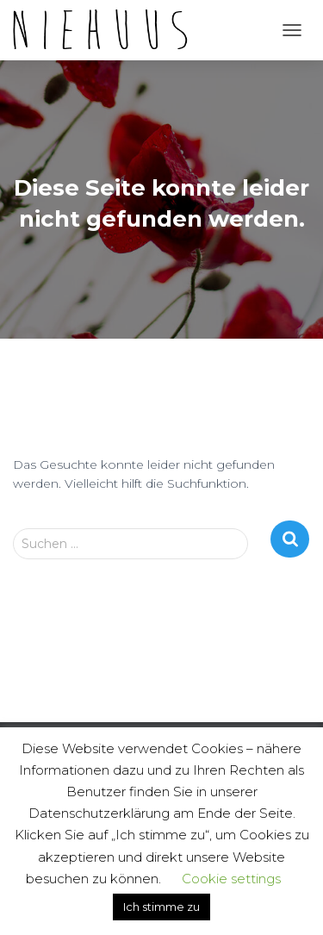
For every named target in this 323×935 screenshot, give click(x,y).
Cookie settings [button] (231, 878)
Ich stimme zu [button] (161, 906)
